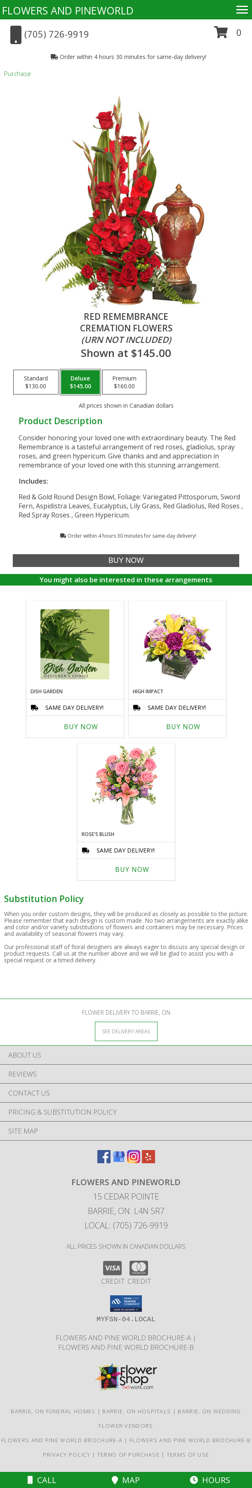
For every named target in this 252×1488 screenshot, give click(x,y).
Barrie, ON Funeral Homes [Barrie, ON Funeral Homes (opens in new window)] (53, 1411)
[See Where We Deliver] (126, 1031)
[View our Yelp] (148, 1160)
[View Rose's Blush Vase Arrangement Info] (126, 787)
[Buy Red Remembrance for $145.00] (126, 560)
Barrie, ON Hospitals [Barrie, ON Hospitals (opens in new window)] (136, 1411)
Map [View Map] (126, 1480)
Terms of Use (188, 1454)
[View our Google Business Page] (118, 1160)
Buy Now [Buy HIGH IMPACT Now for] (183, 726)
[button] (228, 35)
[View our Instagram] (133, 1160)
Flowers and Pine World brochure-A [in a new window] (124, 1337)
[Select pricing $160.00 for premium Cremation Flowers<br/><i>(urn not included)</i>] (124, 382)
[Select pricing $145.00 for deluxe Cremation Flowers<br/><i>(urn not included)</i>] (80, 382)
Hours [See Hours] (210, 1480)
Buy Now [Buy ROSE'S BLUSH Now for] (132, 869)
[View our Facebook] (104, 1160)
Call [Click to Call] (42, 1480)
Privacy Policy (66, 1454)
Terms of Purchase (128, 1454)
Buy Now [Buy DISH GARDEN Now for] (81, 726)
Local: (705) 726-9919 (126, 1225)
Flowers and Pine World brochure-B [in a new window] (126, 1347)
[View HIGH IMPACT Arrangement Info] (177, 644)
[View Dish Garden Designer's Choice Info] (74, 644)
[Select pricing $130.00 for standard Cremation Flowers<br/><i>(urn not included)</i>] (36, 382)
